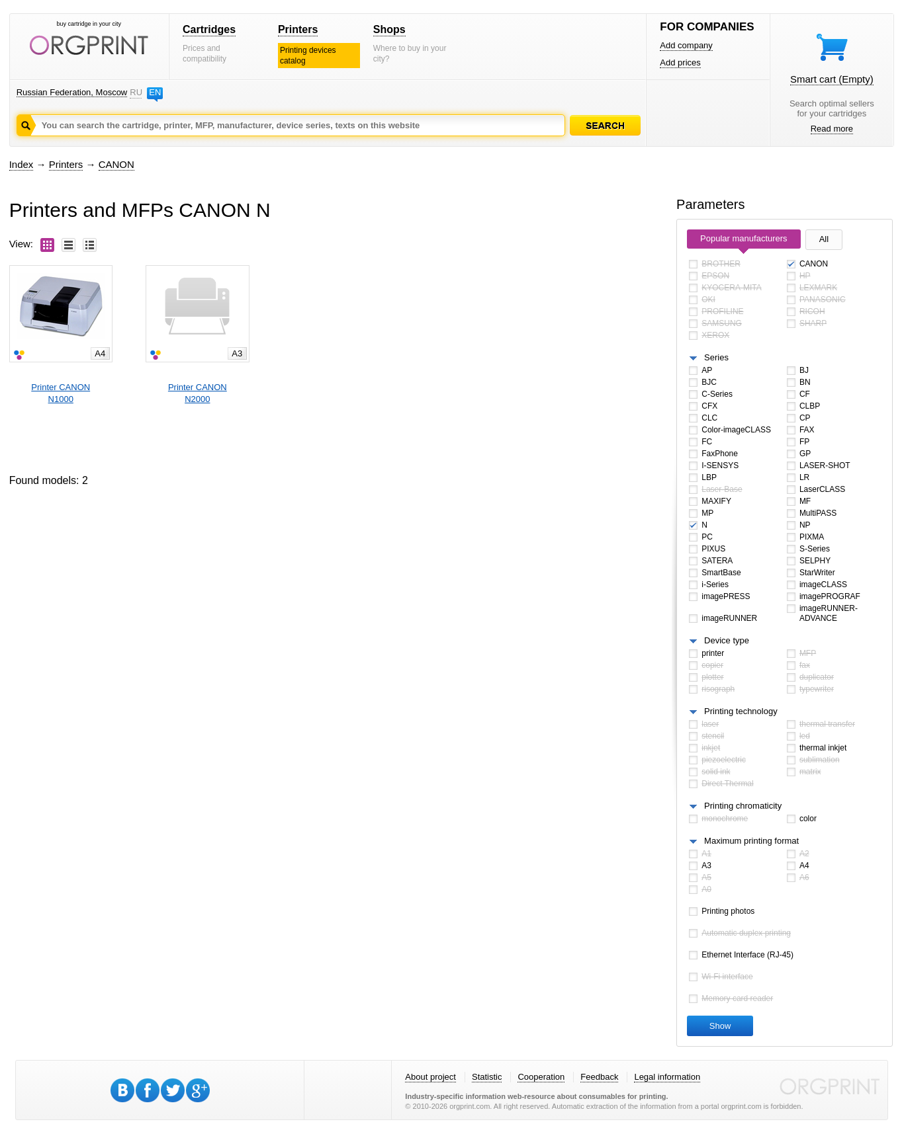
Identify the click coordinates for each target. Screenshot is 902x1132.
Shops (389, 29)
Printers (298, 29)
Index (21, 164)
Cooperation (541, 1077)
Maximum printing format (751, 841)
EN (155, 92)
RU (136, 92)
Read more (832, 129)
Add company (686, 45)
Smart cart (832, 79)
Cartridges (209, 29)
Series (716, 357)
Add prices (680, 62)
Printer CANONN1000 (60, 393)
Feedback (599, 1077)
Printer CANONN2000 (197, 393)
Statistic (487, 1077)
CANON (116, 164)
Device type (726, 640)
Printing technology (741, 711)
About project (430, 1077)
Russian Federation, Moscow (72, 92)
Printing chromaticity (743, 806)
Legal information (667, 1077)
